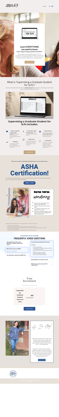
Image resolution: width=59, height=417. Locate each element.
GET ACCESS (29, 152)
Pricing (44, 6)
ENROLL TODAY (29, 62)
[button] (27, 243)
